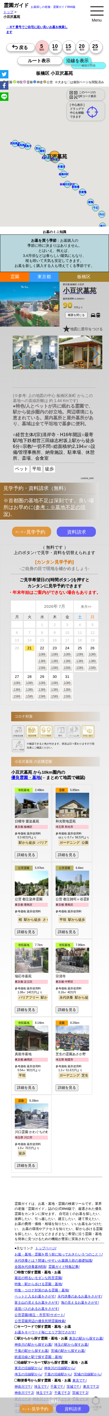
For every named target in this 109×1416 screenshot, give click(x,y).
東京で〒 (79, 1380)
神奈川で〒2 (24, 1393)
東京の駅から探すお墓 (86, 1338)
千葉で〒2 (62, 1393)
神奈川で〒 (23, 1387)
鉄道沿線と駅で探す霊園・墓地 (38, 1357)
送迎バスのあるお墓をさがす (36, 1309)
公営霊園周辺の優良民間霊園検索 (40, 1321)
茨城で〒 (73, 1387)
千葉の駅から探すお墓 (31, 1351)
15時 (42, 668)
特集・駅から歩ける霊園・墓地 (38, 1284)
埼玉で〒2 (43, 1393)
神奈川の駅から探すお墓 (33, 1345)
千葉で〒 (57, 1387)
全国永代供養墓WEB (30, 1267)
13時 (42, 661)
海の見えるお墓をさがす (79, 1303)
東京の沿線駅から (28, 1368)
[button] (47, 158)
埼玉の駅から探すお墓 (71, 1345)
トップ (8, 12)
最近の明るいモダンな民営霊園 (38, 1278)
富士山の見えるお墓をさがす (36, 1303)
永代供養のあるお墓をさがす (79, 1296)
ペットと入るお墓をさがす (35, 1296)
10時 (42, 654)
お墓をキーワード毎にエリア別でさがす (45, 1332)
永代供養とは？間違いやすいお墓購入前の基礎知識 (53, 1260)
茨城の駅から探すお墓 (67, 1351)
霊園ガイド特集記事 (63, 1267)
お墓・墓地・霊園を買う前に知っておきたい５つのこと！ (58, 1254)
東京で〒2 (90, 1387)
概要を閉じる (76, 315)
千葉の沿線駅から (57, 1374)
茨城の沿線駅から (87, 1374)
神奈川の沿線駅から (59, 1368)
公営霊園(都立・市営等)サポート (39, 1315)
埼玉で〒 (41, 1387)
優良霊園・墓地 (26, 777)
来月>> (86, 607)
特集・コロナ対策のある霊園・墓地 (41, 1290)
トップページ (45, 1248)
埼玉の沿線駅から (28, 1374)
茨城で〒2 (79, 1393)
